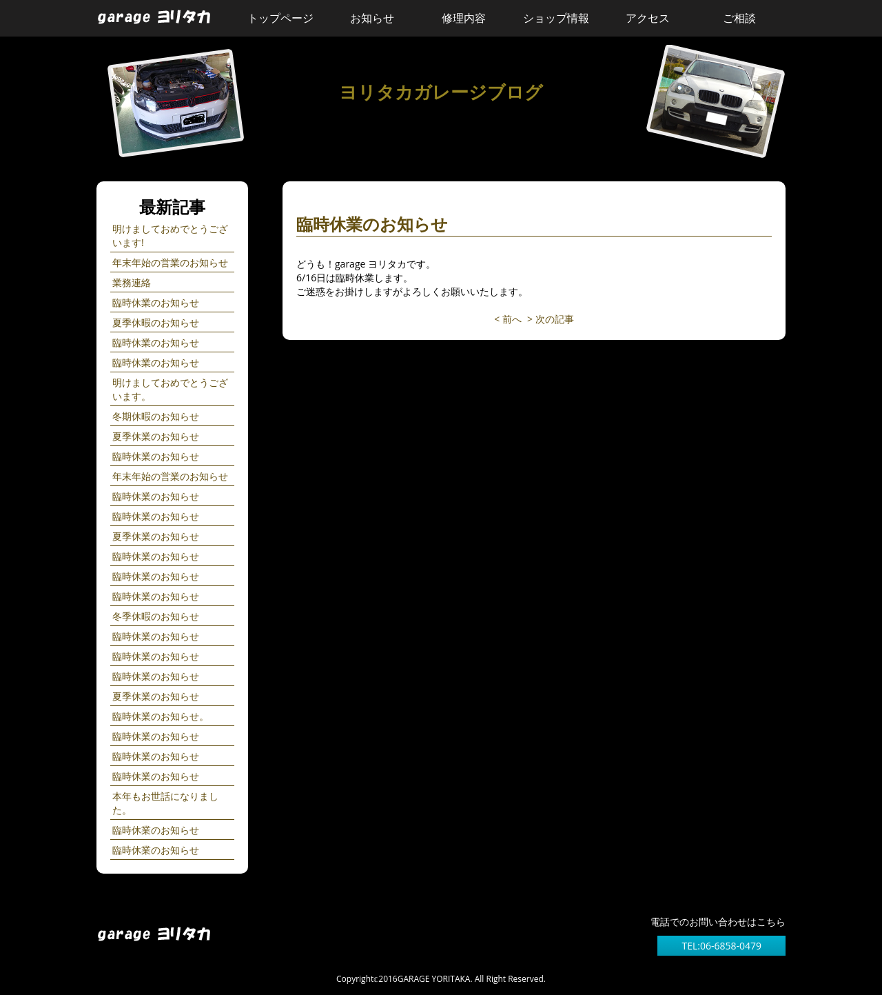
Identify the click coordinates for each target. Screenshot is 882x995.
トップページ (280, 18)
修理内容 (464, 18)
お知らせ (372, 18)
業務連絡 (131, 282)
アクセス (648, 18)
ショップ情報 (556, 18)
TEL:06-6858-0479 (721, 945)
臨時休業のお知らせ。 (160, 716)
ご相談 (739, 18)
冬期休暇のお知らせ (155, 416)
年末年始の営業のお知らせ (170, 262)
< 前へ (508, 318)
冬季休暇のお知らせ (155, 616)
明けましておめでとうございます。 (170, 389)
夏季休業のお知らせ (155, 436)
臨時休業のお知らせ (155, 302)
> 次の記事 (550, 318)
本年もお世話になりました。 (165, 803)
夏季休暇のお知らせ (155, 322)
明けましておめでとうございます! (170, 235)
